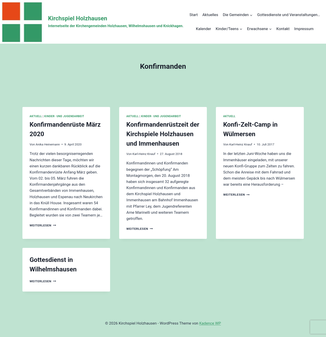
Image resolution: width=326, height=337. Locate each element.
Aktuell (36, 116)
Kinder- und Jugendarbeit (64, 116)
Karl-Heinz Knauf (144, 154)
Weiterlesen (43, 225)
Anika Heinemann (48, 144)
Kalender (203, 28)
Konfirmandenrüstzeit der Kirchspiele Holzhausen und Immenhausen (162, 134)
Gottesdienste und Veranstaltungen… (288, 14)
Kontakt (283, 28)
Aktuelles (210, 14)
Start (193, 14)
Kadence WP (210, 323)
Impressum (304, 28)
